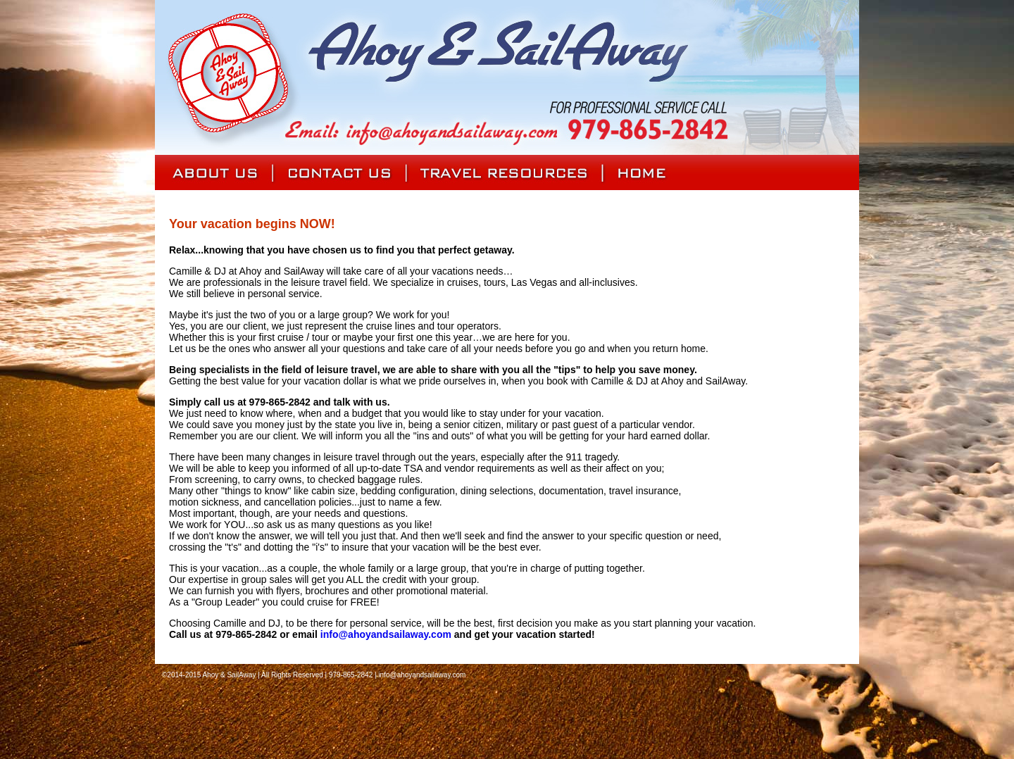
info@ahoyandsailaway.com (385, 634)
